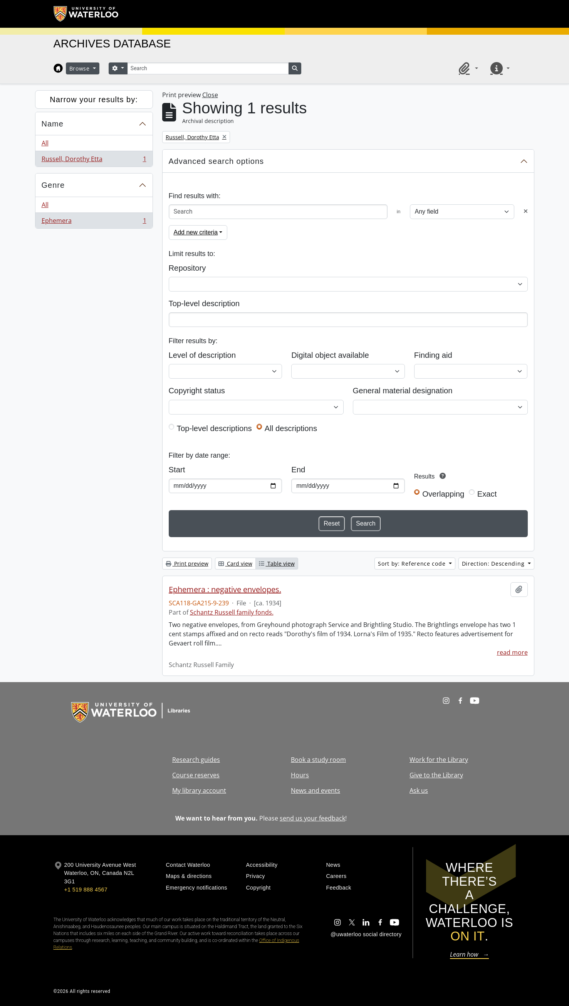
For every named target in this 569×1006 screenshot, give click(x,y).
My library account (199, 790)
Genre (53, 185)
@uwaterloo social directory (366, 934)
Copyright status (197, 390)
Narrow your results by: (94, 99)
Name (53, 124)
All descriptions (291, 428)
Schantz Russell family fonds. (232, 612)
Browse (80, 68)
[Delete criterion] (526, 211)
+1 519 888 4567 (85, 889)
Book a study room (318, 759)
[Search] (208, 68)
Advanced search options (216, 161)
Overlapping (443, 494)
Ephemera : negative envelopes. (225, 589)
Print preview (187, 563)
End (298, 469)
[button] (467, 68)
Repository (187, 268)
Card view (235, 563)
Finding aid (433, 355)
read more (512, 652)
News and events (315, 790)
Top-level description (204, 303)
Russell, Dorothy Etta (93, 160)
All (45, 143)
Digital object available (330, 355)
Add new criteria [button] (196, 232)
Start (177, 469)
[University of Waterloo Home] (86, 14)
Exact (487, 494)
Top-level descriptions (214, 428)
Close (210, 95)
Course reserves (196, 775)
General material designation (403, 390)
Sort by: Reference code (412, 563)
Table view (277, 563)
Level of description (202, 355)
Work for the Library (439, 759)
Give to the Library (436, 775)
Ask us (419, 790)
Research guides (196, 759)
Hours (300, 775)
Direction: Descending (494, 563)
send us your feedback (312, 818)
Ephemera (93, 222)
